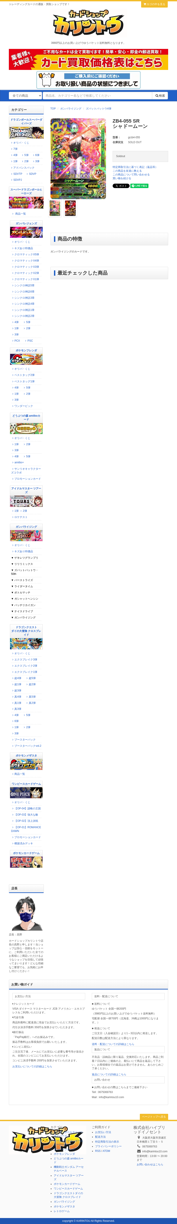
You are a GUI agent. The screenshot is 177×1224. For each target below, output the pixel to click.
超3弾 (16, 690)
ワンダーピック (22, 406)
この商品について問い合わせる (131, 174)
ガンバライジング (70, 108)
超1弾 (16, 684)
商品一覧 (18, 213)
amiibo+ (17, 462)
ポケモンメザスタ (64, 1206)
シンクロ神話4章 (23, 303)
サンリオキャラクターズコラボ (26, 470)
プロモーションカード (26, 478)
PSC (28, 340)
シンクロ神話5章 (23, 285)
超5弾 (30, 678)
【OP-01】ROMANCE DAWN (26, 829)
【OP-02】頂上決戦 (24, 820)
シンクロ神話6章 (23, 291)
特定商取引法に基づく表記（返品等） (135, 167)
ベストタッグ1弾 (23, 381)
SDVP (31, 173)
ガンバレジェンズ (64, 1149)
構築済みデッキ (22, 843)
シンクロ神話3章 (23, 297)
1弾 (15, 161)
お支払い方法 (103, 1132)
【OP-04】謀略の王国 (26, 808)
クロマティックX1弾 (25, 279)
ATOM (106, 1151)
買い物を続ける (122, 178)
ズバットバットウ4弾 (98, 108)
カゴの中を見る (154, 4)
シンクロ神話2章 (23, 316)
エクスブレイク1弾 (24, 672)
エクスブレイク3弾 (24, 659)
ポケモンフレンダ (64, 1153)
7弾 (15, 148)
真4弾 (16, 696)
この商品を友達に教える (127, 170)
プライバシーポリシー (108, 1146)
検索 (160, 95)
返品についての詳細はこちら (109, 1074)
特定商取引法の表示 (107, 1141)
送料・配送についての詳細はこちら (113, 1044)
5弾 (26, 155)
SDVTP (16, 173)
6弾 (37, 155)
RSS (98, 1151)
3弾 (35, 161)
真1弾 (16, 702)
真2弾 (30, 702)
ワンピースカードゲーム (68, 1188)
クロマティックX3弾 (25, 266)
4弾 (15, 155)
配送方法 (100, 1136)
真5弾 (30, 696)
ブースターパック (23, 739)
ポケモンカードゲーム (67, 1184)
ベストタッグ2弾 (23, 375)
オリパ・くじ (19, 142)
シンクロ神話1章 (23, 310)
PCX (15, 340)
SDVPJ (16, 179)
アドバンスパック (22, 167)
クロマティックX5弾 (25, 254)
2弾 (24, 161)
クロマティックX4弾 (25, 260)
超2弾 (30, 684)
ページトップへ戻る (154, 1116)
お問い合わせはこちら (150, 1164)
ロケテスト (19, 517)
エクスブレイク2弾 (24, 665)
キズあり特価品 (22, 248)
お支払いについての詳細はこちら (32, 1066)
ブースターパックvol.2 (26, 745)
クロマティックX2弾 (25, 273)
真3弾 (16, 708)
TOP (53, 108)
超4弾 (16, 678)
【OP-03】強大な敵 (24, 814)
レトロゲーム (62, 1211)
